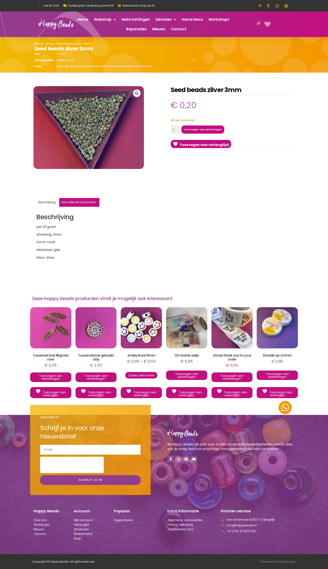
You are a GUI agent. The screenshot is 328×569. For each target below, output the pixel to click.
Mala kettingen (136, 19)
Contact (178, 29)
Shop (49, 44)
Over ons (40, 520)
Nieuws (158, 29)
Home (82, 19)
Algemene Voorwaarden (185, 520)
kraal (86, 66)
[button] (260, 6)
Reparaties (136, 29)
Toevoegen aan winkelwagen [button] (50, 377)
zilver (149, 66)
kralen (95, 66)
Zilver (70, 60)
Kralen (61, 60)
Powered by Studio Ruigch (278, 562)
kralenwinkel (109, 66)
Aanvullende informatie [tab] (79, 202)
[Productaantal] (176, 129)
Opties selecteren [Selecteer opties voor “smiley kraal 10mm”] (141, 375)
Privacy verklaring (180, 525)
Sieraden (165, 19)
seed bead (127, 66)
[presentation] (72, 465)
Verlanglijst (82, 525)
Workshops (219, 19)
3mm (60, 66)
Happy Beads (123, 520)
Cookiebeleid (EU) (180, 529)
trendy (140, 66)
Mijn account (83, 520)
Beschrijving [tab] (46, 202)
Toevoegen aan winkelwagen (207, 130)
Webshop (105, 19)
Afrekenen (81, 529)
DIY (67, 66)
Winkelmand (83, 534)
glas (73, 66)
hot (80, 66)
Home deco (192, 19)
